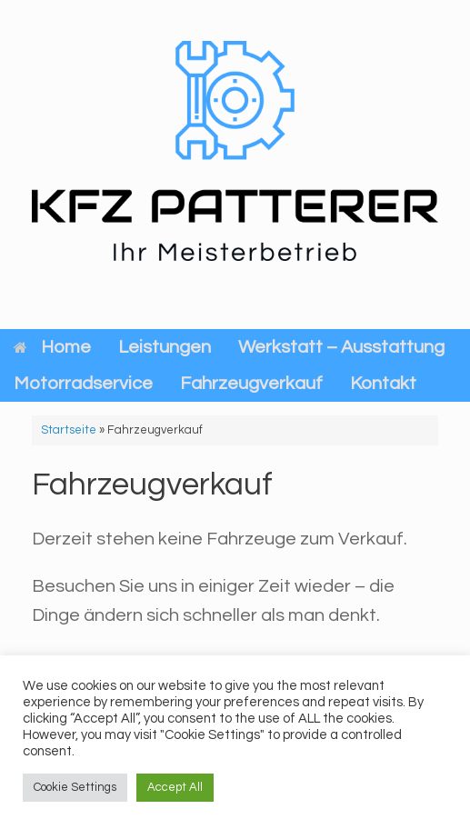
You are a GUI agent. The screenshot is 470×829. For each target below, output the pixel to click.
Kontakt (383, 384)
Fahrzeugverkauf (251, 384)
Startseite (68, 430)
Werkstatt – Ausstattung (341, 347)
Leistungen (164, 347)
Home (52, 347)
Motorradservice (83, 384)
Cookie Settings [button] (75, 787)
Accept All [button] (175, 787)
